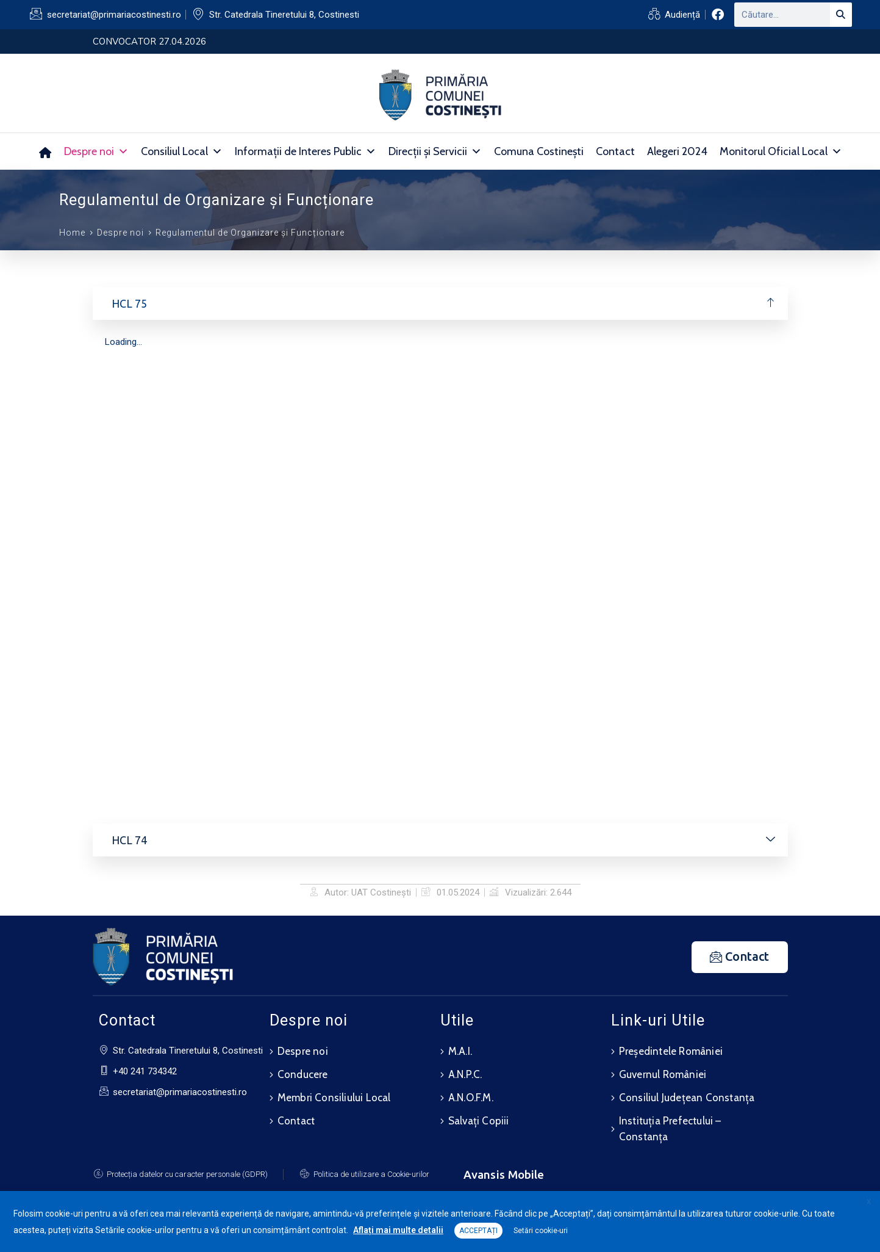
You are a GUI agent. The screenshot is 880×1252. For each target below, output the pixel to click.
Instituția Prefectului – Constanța (670, 1124)
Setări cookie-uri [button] (540, 1230)
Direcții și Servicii (435, 151)
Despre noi (96, 151)
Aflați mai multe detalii (398, 1230)
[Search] (841, 14)
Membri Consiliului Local (334, 1094)
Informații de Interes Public (305, 151)
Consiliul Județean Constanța (687, 1094)
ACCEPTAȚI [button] (478, 1230)
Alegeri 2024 (677, 151)
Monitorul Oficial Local (781, 151)
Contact (615, 151)
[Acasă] (45, 151)
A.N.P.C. (465, 1072)
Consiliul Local (182, 151)
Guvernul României (662, 1072)
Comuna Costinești (539, 151)
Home (72, 232)
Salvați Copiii (478, 1116)
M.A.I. (460, 1050)
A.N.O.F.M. (470, 1094)
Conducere (302, 1072)
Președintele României (671, 1050)
